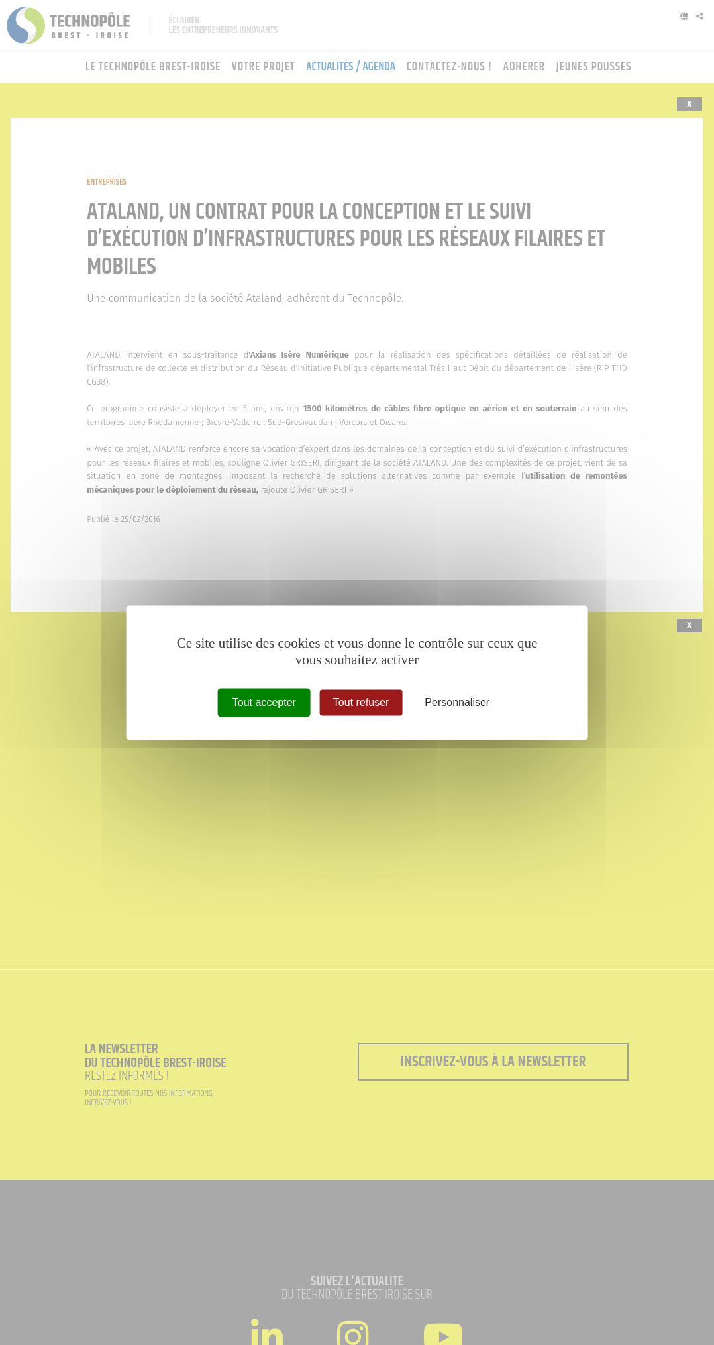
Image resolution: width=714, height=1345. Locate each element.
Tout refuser (361, 702)
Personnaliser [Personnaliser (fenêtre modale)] (457, 702)
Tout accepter (264, 702)
